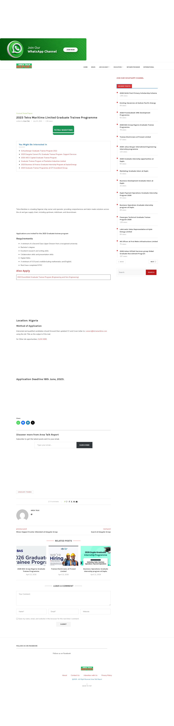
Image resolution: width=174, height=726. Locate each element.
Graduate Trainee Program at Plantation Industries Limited (43, 164)
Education (118, 67)
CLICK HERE (42, 342)
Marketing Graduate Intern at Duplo (134, 173)
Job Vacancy (104, 67)
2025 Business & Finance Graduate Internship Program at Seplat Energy (48, 167)
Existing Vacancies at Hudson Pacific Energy (138, 105)
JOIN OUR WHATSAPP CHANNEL (130, 80)
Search (150, 274)
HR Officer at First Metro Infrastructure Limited (139, 244)
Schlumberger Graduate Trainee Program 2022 (39, 153)
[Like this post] (66, 504)
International (148, 67)
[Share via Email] (76, 504)
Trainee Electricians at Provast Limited (135, 139)
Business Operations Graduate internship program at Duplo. (136, 208)
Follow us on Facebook (62, 656)
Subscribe (84, 447)
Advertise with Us (90, 678)
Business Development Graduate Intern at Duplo (136, 184)
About (64, 678)
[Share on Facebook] (69, 504)
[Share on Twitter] (71, 504)
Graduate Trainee (25, 495)
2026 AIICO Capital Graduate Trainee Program (39, 160)
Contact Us (75, 678)
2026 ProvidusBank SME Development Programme (135, 116)
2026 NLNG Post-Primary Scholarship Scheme (138, 96)
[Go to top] (87, 688)
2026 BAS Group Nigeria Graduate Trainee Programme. (137, 128)
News (93, 67)
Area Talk (26, 124)
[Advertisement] (72, 19)
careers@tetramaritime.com (96, 333)
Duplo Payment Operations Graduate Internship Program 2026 (138, 196)
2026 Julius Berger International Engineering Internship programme (138, 150)
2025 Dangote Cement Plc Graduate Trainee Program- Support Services (48, 157)
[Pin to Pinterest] (74, 504)
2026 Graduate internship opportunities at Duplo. (137, 162)
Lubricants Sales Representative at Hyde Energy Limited (136, 233)
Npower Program (133, 67)
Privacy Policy (107, 678)
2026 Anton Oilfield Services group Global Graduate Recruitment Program (137, 255)
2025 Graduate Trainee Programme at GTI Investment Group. (44, 170)
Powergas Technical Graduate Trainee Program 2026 (135, 221)
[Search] (131, 274)
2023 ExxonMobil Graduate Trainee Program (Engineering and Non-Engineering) (48, 280)
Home (85, 67)
